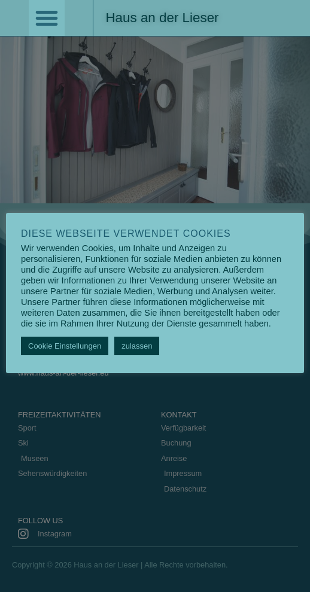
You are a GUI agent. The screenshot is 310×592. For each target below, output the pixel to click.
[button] (47, 18)
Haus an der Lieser (161, 17)
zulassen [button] (136, 345)
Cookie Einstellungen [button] (64, 345)
